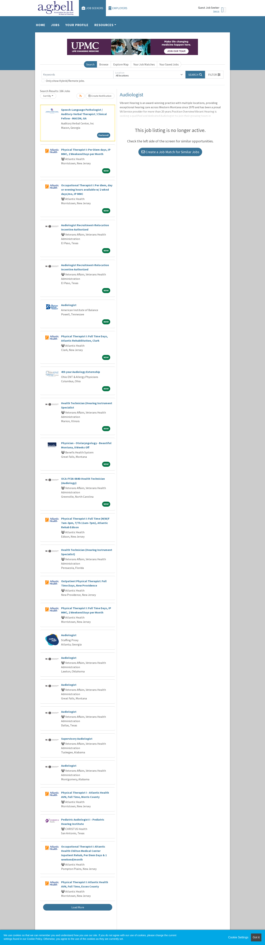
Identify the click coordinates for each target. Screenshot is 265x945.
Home (40, 25)
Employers (118, 8)
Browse (103, 64)
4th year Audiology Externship (80, 372)
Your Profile (76, 25)
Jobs (55, 25)
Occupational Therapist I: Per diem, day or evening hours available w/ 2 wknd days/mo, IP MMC (86, 189)
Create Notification (99, 95)
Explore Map (121, 64)
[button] (214, 75)
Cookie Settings (238, 937)
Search (90, 64)
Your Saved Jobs (169, 64)
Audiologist (68, 305)
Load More (77, 907)
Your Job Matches (144, 64)
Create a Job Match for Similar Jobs (170, 152)
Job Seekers (92, 8)
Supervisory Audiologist (76, 738)
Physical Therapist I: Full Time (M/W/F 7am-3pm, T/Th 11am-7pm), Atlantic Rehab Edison (85, 523)
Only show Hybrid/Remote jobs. (65, 81)
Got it (256, 937)
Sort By (47, 95)
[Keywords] (77, 75)
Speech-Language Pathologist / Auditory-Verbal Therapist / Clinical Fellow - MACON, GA (84, 114)
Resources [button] (103, 25)
